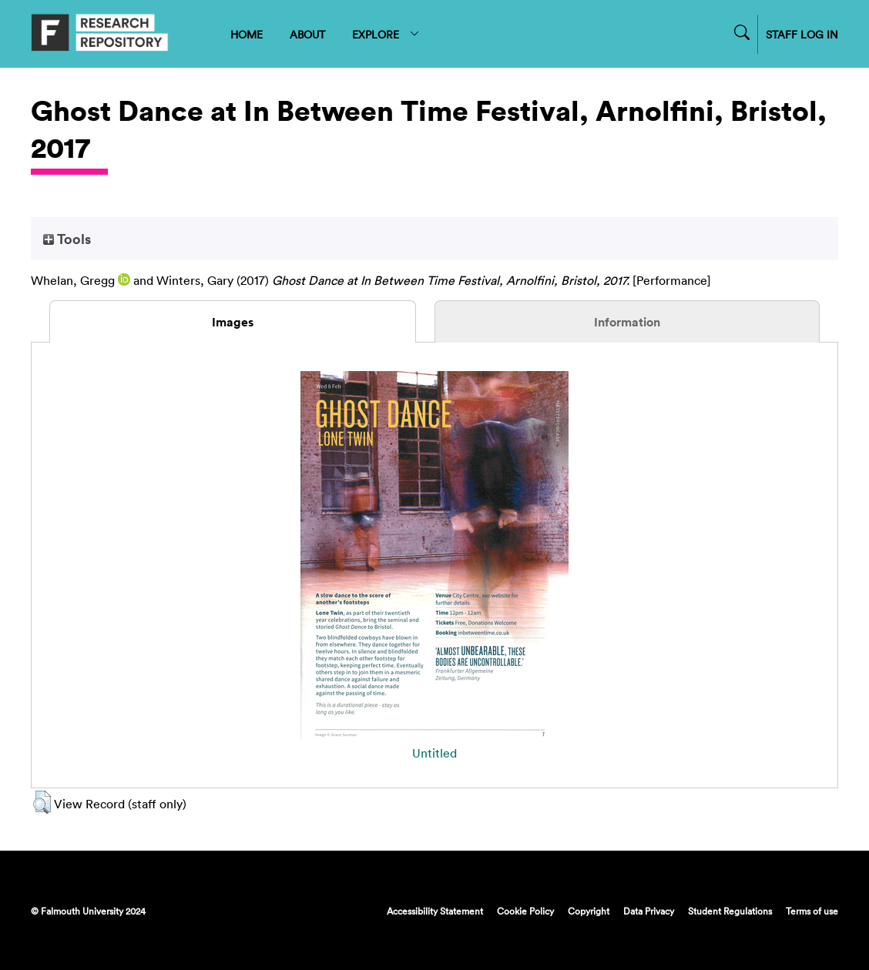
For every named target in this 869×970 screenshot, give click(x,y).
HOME (246, 34)
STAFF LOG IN (802, 34)
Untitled (434, 753)
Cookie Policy (525, 911)
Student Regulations (730, 911)
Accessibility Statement (435, 911)
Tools (67, 238)
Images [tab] (232, 321)
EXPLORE (386, 34)
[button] (42, 802)
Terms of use (812, 911)
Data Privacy (648, 911)
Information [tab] (627, 321)
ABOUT (307, 34)
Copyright (588, 911)
